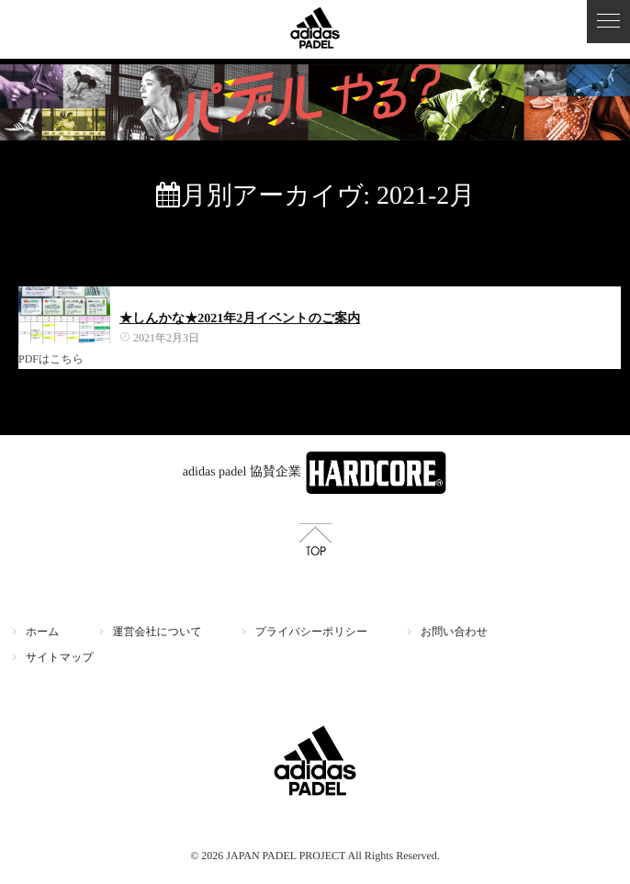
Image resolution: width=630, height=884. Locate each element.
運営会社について (157, 631)
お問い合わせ (454, 631)
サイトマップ (60, 657)
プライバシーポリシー (311, 631)
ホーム (43, 631)
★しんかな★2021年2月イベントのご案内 (239, 319)
